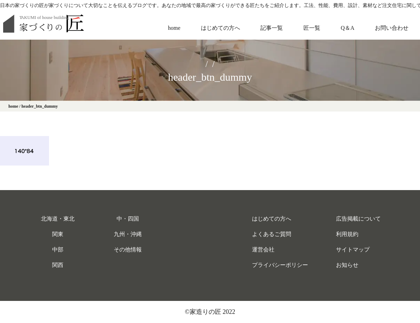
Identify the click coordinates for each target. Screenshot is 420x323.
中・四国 (128, 219)
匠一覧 (311, 28)
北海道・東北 (58, 219)
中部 (57, 250)
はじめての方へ (220, 28)
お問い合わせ (391, 28)
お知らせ (347, 265)
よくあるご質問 (271, 234)
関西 (57, 265)
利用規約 (347, 234)
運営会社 (263, 250)
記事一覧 (271, 28)
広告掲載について (358, 219)
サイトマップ (353, 250)
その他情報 (128, 250)
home (174, 28)
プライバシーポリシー (280, 265)
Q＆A (347, 28)
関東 (57, 234)
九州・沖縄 (128, 234)
